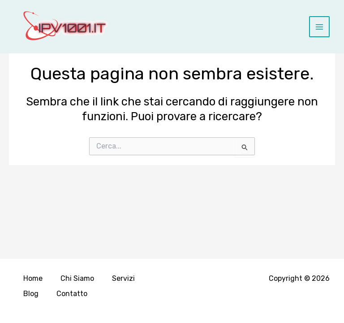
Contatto (71, 293)
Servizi (123, 278)
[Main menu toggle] (319, 26)
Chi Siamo (77, 278)
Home (33, 278)
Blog (31, 293)
